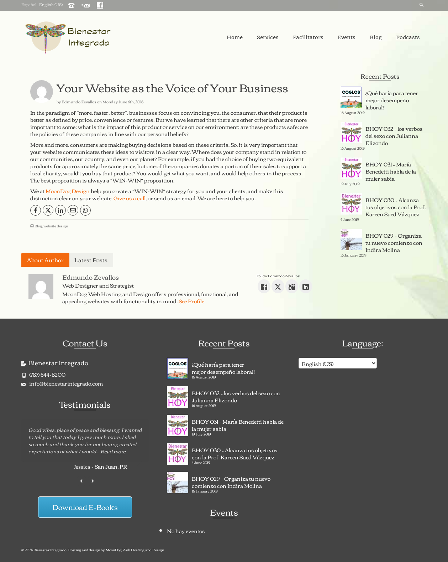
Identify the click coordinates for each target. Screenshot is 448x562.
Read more (113, 451)
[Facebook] (35, 210)
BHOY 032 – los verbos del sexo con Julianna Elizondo (394, 134)
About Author (45, 259)
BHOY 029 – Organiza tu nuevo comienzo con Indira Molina (393, 241)
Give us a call (130, 198)
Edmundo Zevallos (79, 101)
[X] (48, 210)
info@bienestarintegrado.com (62, 383)
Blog (38, 225)
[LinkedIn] (60, 210)
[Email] (73, 210)
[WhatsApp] (85, 210)
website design (55, 225)
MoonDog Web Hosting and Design (135, 549)
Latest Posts (90, 259)
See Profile (191, 301)
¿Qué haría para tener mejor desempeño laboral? (391, 99)
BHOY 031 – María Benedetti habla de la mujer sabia (390, 170)
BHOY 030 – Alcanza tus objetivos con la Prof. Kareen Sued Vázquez (395, 206)
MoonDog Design (68, 191)
